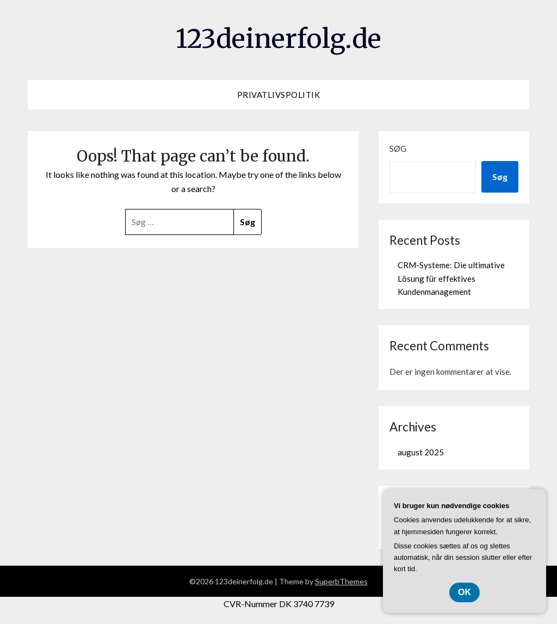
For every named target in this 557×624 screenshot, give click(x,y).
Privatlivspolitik (278, 95)
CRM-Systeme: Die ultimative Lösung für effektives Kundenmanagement (451, 278)
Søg (397, 148)
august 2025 (421, 452)
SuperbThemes (341, 581)
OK (464, 592)
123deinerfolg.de (278, 38)
